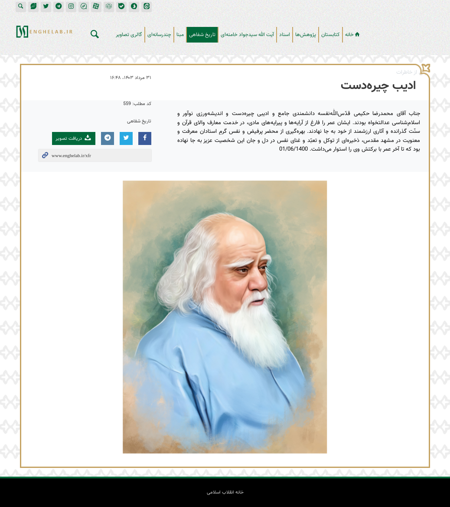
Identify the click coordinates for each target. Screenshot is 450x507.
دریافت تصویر (73, 138)
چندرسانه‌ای (159, 35)
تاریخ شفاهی (202, 35)
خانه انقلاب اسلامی (403, 31)
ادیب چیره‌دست (378, 85)
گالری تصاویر (129, 35)
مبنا (180, 35)
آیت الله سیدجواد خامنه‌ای (247, 35)
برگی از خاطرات (412, 72)
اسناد (284, 35)
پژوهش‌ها (305, 35)
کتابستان (330, 35)
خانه (353, 35)
